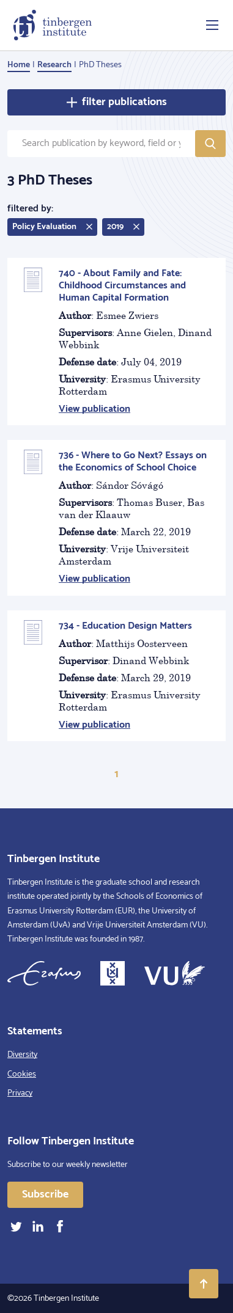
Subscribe (45, 1194)
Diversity (22, 1055)
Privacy (19, 1093)
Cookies (21, 1074)
